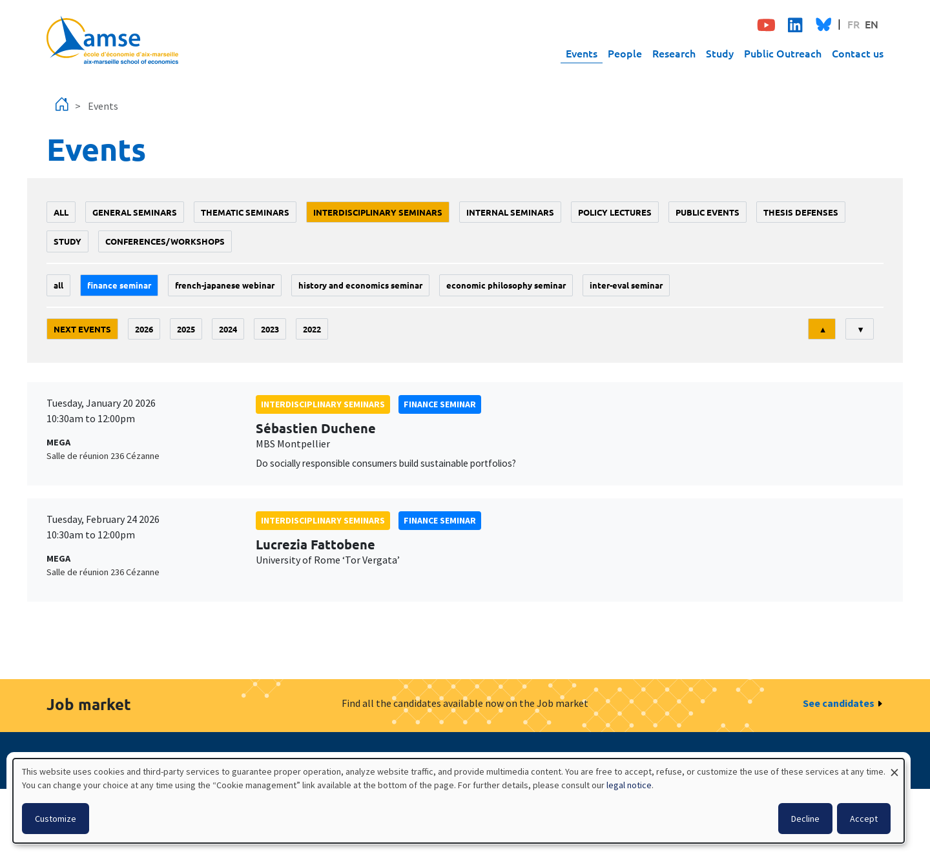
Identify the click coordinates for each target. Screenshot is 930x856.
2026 (144, 328)
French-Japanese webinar (224, 285)
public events (707, 212)
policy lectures (615, 212)
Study (720, 53)
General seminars (134, 212)
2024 (228, 328)
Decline (805, 818)
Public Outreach (783, 53)
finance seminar (119, 285)
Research (674, 53)
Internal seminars (510, 212)
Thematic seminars (245, 212)
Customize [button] (55, 818)
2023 (270, 328)
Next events (82, 328)
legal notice (629, 785)
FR (853, 24)
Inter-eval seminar (626, 285)
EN (871, 24)
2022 (312, 328)
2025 (186, 328)
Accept (864, 818)
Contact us (858, 53)
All (61, 212)
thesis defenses (800, 212)
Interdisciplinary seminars (377, 212)
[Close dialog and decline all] (894, 767)
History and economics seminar (360, 285)
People (625, 53)
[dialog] (458, 801)
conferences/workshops (165, 241)
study (67, 241)
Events (581, 53)
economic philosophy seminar (506, 285)
